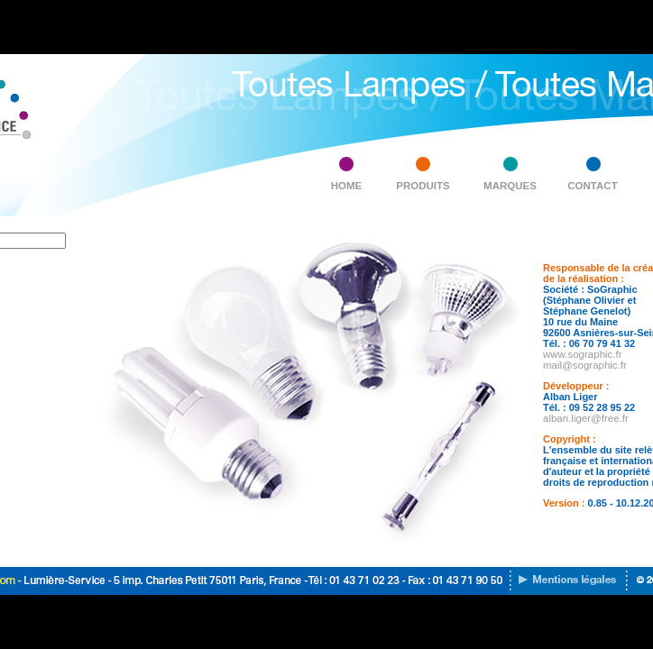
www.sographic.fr (582, 354)
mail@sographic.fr (585, 365)
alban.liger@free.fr (586, 418)
